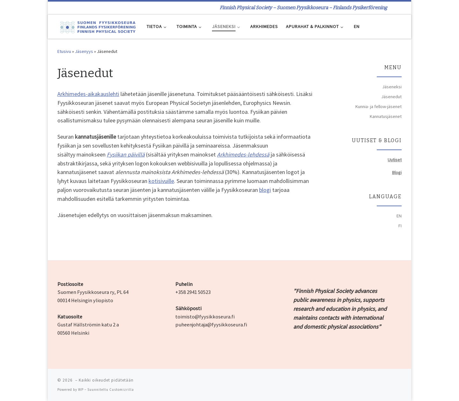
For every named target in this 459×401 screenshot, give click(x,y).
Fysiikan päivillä (126, 154)
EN (399, 216)
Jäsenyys (84, 51)
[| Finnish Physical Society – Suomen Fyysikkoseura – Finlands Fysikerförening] (97, 26)
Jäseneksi (392, 87)
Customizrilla (121, 389)
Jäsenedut (391, 96)
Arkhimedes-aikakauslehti (88, 94)
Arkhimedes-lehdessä (243, 154)
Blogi (397, 172)
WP (81, 389)
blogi (265, 189)
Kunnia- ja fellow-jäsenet (378, 106)
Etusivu (64, 51)
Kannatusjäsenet (386, 116)
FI (400, 226)
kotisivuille (161, 181)
